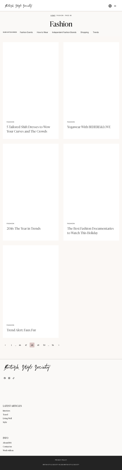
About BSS (7, 442)
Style (5, 422)
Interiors (6, 410)
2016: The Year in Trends (24, 228)
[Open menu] (115, 6)
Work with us (8, 450)
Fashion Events (26, 32)
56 (53, 345)
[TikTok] (13, 378)
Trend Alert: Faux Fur (21, 329)
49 (38, 345)
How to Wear (42, 32)
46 (20, 345)
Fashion (10, 122)
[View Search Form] (110, 5)
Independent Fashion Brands (64, 32)
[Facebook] (5, 378)
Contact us (7, 446)
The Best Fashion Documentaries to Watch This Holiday (90, 230)
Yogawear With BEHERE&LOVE (89, 126)
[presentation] (31, 79)
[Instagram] (9, 378)
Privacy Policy (61, 460)
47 (26, 345)
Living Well (7, 418)
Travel (5, 414)
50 (44, 345)
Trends (96, 32)
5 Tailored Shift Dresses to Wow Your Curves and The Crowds (28, 128)
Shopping (85, 32)
